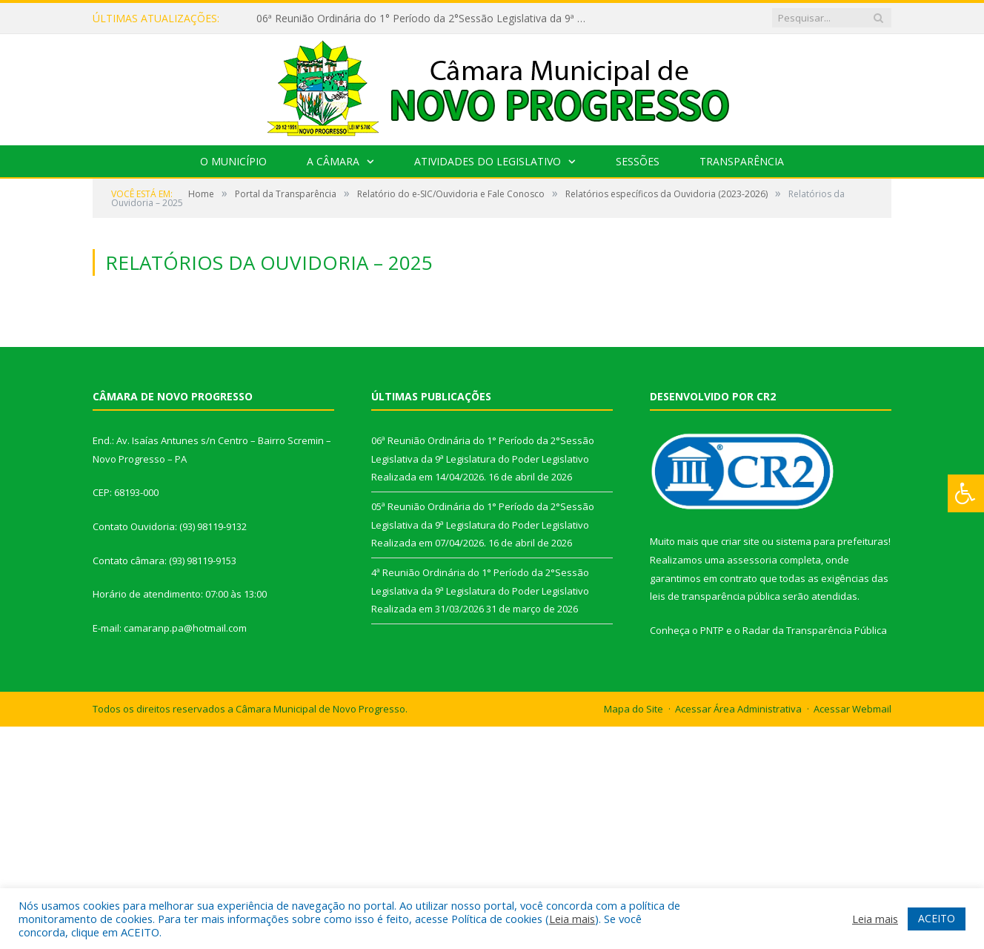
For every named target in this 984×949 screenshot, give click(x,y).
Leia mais (572, 918)
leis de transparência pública (715, 596)
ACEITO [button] (936, 918)
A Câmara (333, 161)
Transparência (741, 161)
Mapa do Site (633, 708)
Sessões (637, 161)
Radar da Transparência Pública (814, 630)
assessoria (752, 559)
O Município (233, 161)
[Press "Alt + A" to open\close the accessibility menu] (966, 493)
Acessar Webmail (852, 708)
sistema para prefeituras (832, 541)
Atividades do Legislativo (487, 161)
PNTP (712, 630)
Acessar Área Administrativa (738, 708)
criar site (740, 541)
